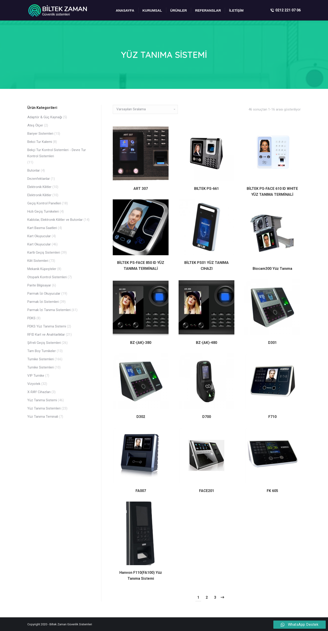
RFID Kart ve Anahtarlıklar (46, 334)
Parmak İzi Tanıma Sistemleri (49, 310)
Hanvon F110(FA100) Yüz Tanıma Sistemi (140, 575)
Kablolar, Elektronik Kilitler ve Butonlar (55, 220)
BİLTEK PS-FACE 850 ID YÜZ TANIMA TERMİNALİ (140, 265)
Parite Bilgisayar (39, 285)
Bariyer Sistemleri (40, 133)
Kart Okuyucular (39, 236)
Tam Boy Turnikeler (41, 351)
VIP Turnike (35, 375)
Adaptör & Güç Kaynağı (44, 117)
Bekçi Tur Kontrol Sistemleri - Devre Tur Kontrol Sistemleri (56, 153)
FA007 (141, 491)
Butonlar (33, 170)
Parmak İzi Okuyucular (43, 293)
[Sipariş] (145, 109)
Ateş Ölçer (35, 125)
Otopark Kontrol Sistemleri (47, 277)
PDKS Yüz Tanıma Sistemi (46, 326)
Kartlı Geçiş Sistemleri (43, 252)
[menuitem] (125, 10)
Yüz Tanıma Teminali (42, 417)
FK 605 (272, 491)
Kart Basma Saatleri (42, 228)
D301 (272, 342)
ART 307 (140, 188)
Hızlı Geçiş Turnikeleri (43, 211)
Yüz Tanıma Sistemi (42, 400)
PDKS (31, 318)
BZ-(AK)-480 (206, 342)
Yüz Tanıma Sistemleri (44, 408)
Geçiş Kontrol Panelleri (44, 203)
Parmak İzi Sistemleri (43, 302)
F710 (272, 417)
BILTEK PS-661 (206, 188)
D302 (140, 417)
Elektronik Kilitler (39, 187)
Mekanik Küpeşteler (41, 269)
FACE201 (206, 491)
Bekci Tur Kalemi (39, 142)
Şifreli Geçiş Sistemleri (44, 343)
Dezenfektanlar (38, 179)
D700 (206, 417)
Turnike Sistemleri (40, 359)
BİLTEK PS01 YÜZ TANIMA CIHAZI (206, 265)
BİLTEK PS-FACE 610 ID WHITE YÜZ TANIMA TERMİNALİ (272, 191)
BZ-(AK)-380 (140, 342)
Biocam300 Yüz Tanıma (272, 268)
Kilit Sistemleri (37, 261)
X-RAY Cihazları (39, 392)
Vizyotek (33, 384)
